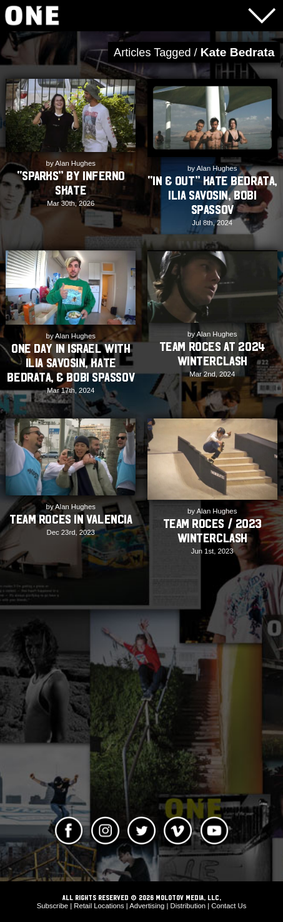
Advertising (146, 905)
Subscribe (52, 905)
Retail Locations (99, 905)
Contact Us (228, 905)
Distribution (188, 905)
